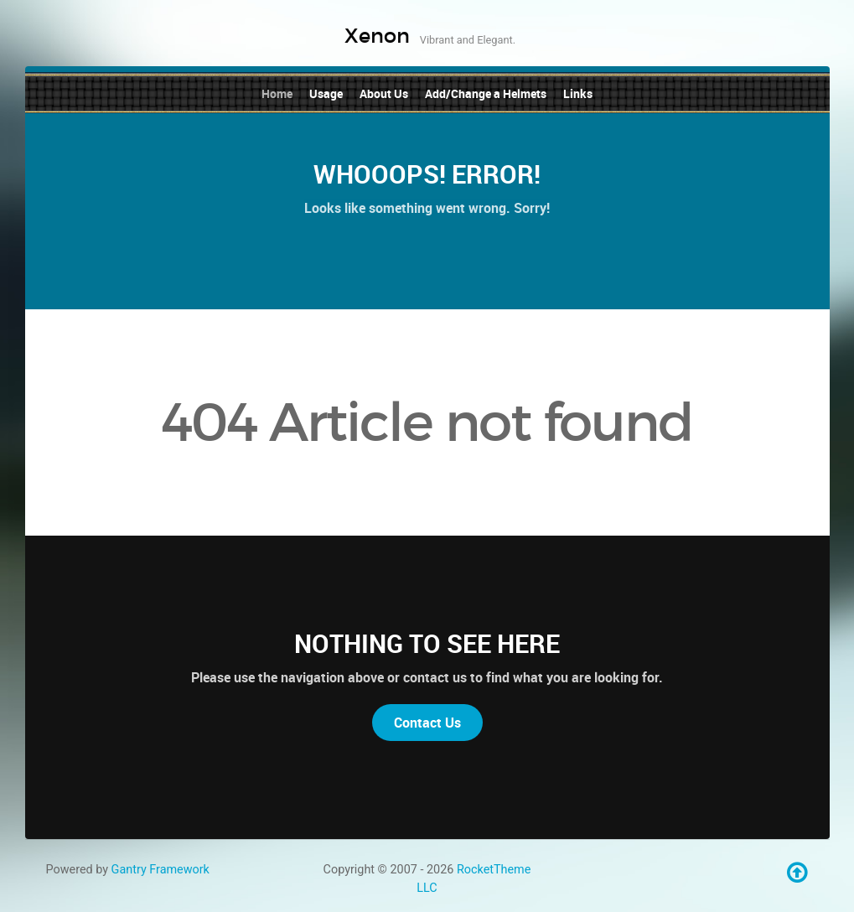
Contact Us (427, 722)
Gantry (160, 870)
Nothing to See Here (427, 643)
